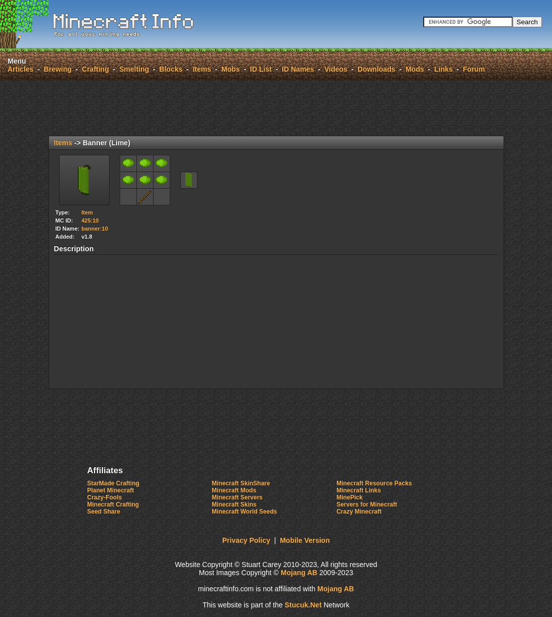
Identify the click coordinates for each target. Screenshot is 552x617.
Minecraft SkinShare (241, 483)
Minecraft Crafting (113, 504)
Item (87, 212)
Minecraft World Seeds (244, 511)
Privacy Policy (246, 540)
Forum (474, 69)
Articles (20, 69)
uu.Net (303, 605)
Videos (335, 69)
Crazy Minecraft (358, 511)
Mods (415, 69)
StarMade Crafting (113, 483)
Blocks (170, 69)
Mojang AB (299, 573)
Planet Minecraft (110, 490)
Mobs (230, 69)
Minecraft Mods (234, 490)
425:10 (89, 220)
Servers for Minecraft (366, 504)
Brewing (58, 69)
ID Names (298, 69)
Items (201, 69)
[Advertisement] (276, 108)
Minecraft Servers (237, 497)
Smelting (134, 69)
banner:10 (94, 229)
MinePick (349, 497)
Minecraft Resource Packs (374, 483)
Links (443, 69)
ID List (261, 69)
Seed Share (103, 511)
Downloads (376, 69)
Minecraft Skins (234, 504)
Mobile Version (305, 540)
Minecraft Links (358, 490)
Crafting (95, 69)
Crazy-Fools (104, 497)
